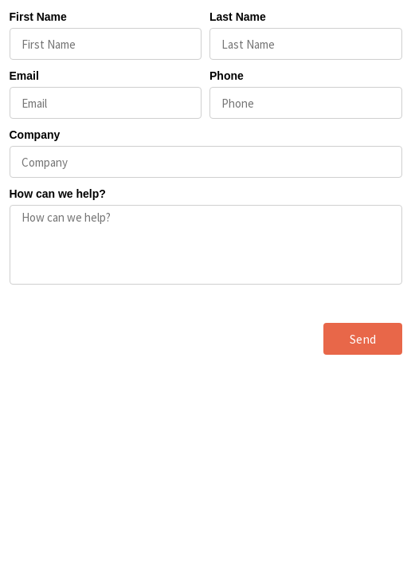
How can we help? (58, 193)
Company (35, 134)
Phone (226, 75)
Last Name (237, 16)
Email (24, 75)
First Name (38, 16)
